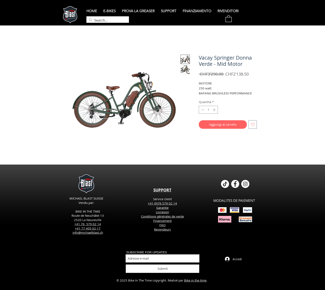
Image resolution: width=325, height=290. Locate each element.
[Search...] (107, 20)
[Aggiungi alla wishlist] (253, 124)
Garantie (162, 208)
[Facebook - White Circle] (235, 184)
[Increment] (214, 110)
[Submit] (162, 268)
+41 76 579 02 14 (87, 224)
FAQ (162, 225)
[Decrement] (202, 110)
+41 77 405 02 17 (88, 228)
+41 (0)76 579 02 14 (162, 203)
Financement (162, 221)
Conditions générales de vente (162, 216)
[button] (229, 18)
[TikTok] (225, 184)
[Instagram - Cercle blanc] (245, 184)
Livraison (162, 212)
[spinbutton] (208, 110)
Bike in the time (195, 280)
